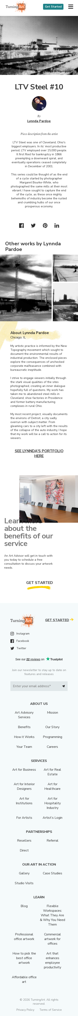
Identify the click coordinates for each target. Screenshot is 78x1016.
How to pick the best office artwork (24, 958)
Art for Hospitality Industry (52, 803)
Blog (24, 906)
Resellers (24, 840)
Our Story (52, 727)
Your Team (24, 746)
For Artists (24, 817)
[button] (70, 6)
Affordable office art (24, 979)
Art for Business (24, 769)
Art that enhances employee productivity (52, 960)
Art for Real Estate (52, 772)
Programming (52, 737)
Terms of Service (50, 1010)
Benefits (24, 727)
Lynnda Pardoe (39, 121)
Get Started (53, 7)
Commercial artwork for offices (52, 939)
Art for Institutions (24, 801)
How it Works (24, 737)
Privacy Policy (25, 1010)
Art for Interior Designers (24, 786)
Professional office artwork (24, 936)
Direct (24, 850)
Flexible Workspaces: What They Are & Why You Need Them (52, 915)
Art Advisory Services (24, 715)
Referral (52, 840)
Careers (52, 746)
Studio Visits (24, 883)
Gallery (24, 873)
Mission (52, 712)
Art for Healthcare (52, 786)
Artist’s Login (52, 817)
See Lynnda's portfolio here (39, 453)
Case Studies (52, 873)
